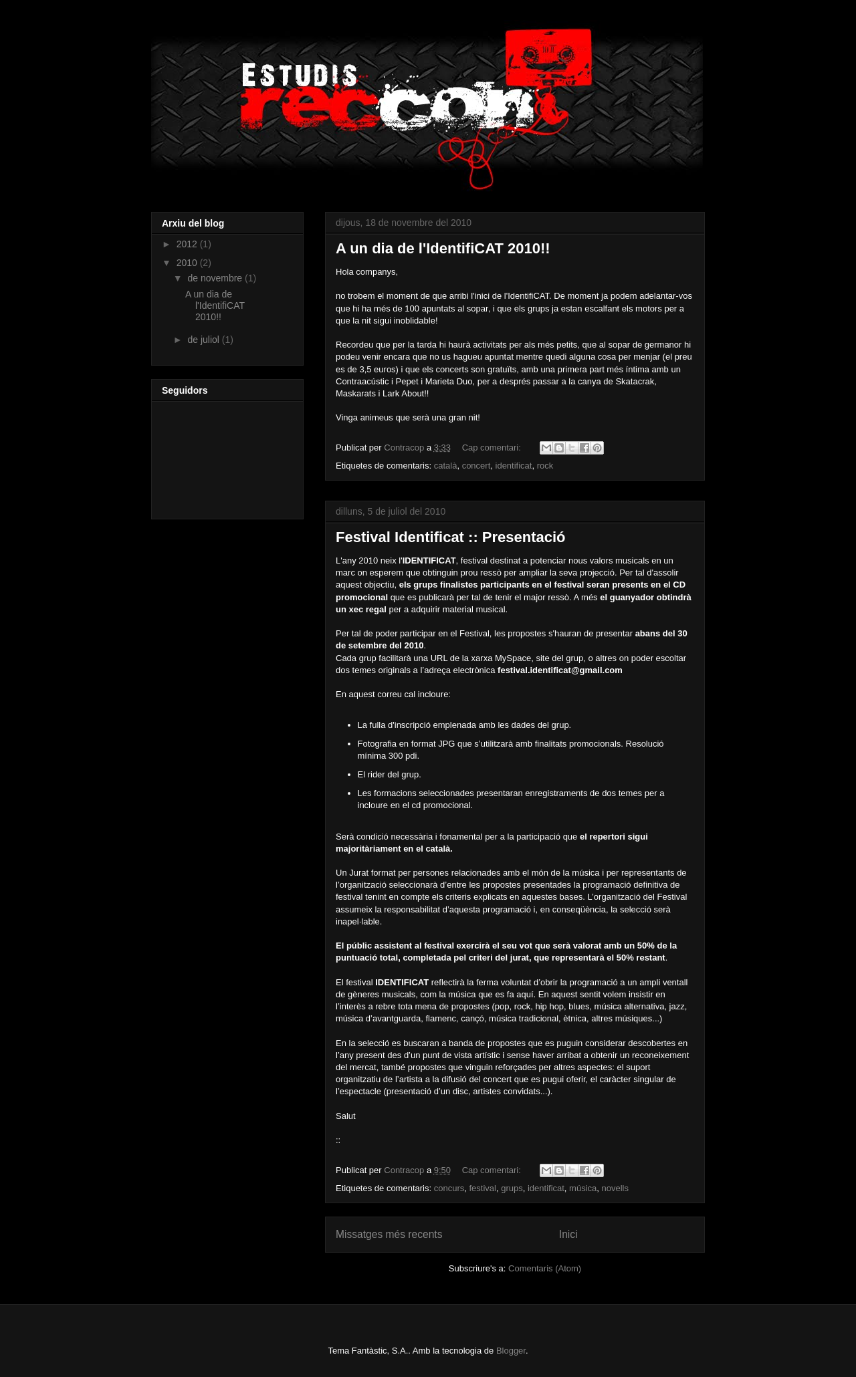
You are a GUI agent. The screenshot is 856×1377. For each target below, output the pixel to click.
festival (482, 1188)
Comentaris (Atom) (544, 1268)
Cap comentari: (493, 448)
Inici (568, 1234)
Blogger (511, 1351)
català (445, 466)
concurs (449, 1188)
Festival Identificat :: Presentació (451, 537)
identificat (514, 466)
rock (545, 466)
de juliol (204, 339)
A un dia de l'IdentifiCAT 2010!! (443, 248)
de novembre (216, 278)
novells (615, 1188)
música (583, 1188)
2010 (188, 262)
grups (512, 1188)
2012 (188, 244)
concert (476, 466)
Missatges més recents (389, 1234)
